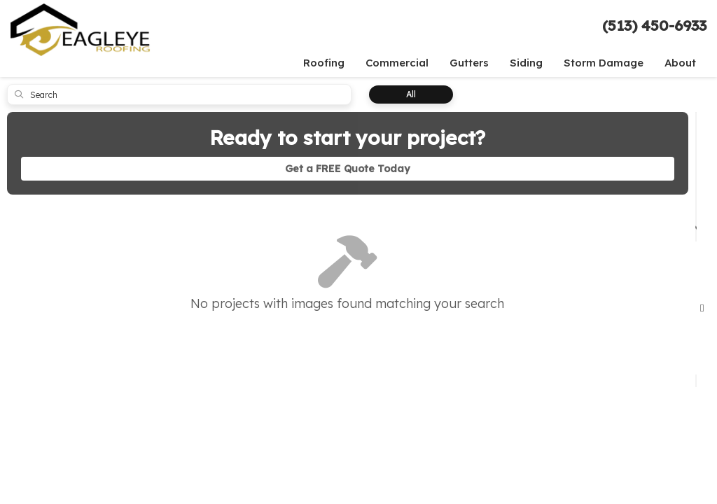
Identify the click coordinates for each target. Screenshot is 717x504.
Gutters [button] (469, 62)
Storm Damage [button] (603, 62)
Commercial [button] (397, 62)
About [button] (680, 62)
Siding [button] (526, 62)
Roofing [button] (323, 62)
